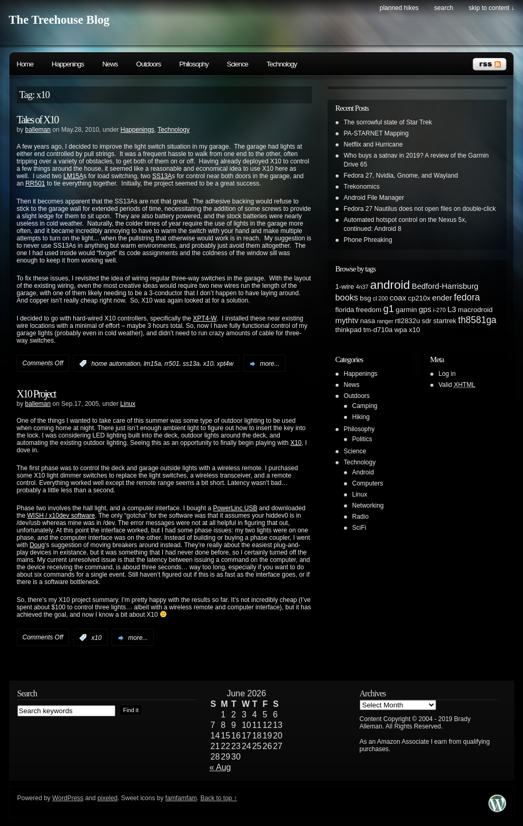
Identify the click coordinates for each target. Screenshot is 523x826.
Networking (368, 505)
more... (269, 363)
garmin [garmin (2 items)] (406, 310)
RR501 (35, 183)
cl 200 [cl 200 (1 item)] (380, 298)
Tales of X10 (37, 119)
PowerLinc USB (235, 508)
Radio (360, 516)
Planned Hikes (399, 8)
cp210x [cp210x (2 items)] (419, 298)
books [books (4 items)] (347, 297)
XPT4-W (204, 318)
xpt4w (225, 363)
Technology (282, 64)
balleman (38, 129)
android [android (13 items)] (390, 284)
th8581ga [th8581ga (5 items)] (477, 320)
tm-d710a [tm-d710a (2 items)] (378, 330)
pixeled (107, 798)
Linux (127, 403)
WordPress (67, 798)
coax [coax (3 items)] (398, 298)
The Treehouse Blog (59, 19)
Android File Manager (374, 197)
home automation (116, 363)
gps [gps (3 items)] (425, 309)
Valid (457, 384)
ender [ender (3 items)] (442, 298)
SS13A (162, 176)
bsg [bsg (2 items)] (365, 298)
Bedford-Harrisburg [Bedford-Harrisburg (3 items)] (445, 286)
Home (25, 64)
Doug (37, 545)
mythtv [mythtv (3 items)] (347, 320)
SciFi (359, 527)
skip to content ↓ (492, 8)
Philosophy (193, 64)
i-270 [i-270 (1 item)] (439, 310)
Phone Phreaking (368, 240)
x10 (208, 363)
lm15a (152, 363)
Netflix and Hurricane (373, 144)
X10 (295, 442)
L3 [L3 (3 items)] (451, 309)
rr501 (171, 363)
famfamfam (181, 798)
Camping (365, 406)
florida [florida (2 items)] (344, 310)
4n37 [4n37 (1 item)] (362, 287)
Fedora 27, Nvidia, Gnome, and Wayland (401, 175)
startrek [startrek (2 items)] (445, 321)
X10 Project (36, 394)
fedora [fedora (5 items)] (467, 297)
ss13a (191, 363)
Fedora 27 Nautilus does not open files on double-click (420, 208)
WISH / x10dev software (61, 515)
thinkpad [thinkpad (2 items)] (348, 330)
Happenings (68, 64)
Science (237, 64)
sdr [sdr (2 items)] (426, 321)
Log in (447, 373)
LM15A (73, 176)
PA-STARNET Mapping (376, 133)
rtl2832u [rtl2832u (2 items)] (407, 321)
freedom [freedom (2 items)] (368, 310)
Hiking (361, 417)
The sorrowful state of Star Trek (388, 122)
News (109, 64)
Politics (362, 439)
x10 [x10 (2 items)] (414, 330)
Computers (367, 483)
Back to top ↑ (218, 798)
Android (363, 472)
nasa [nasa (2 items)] (368, 321)
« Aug (220, 767)
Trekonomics (362, 186)
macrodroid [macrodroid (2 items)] (475, 310)
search (443, 8)
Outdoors (148, 64)
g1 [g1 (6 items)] (388, 308)
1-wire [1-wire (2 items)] (344, 286)
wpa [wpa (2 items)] (400, 330)
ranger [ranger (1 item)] (385, 321)
